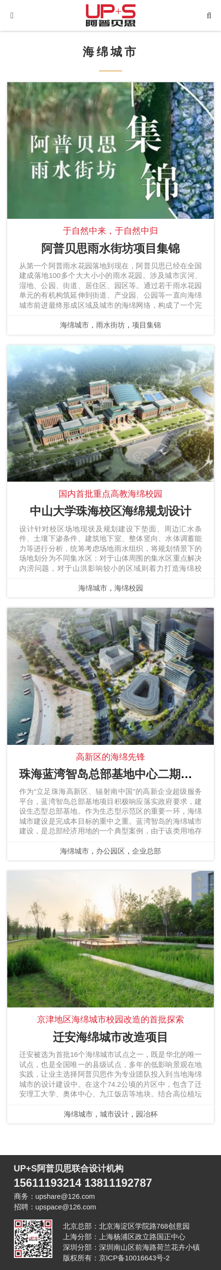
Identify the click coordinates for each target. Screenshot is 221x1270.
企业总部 (146, 851)
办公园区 (110, 851)
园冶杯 (147, 1114)
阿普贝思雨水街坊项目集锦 (110, 248)
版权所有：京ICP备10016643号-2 (116, 1258)
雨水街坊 (110, 325)
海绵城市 (74, 325)
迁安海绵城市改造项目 (110, 1037)
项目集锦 (146, 325)
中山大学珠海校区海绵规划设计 (110, 510)
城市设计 (114, 1114)
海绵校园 (128, 588)
